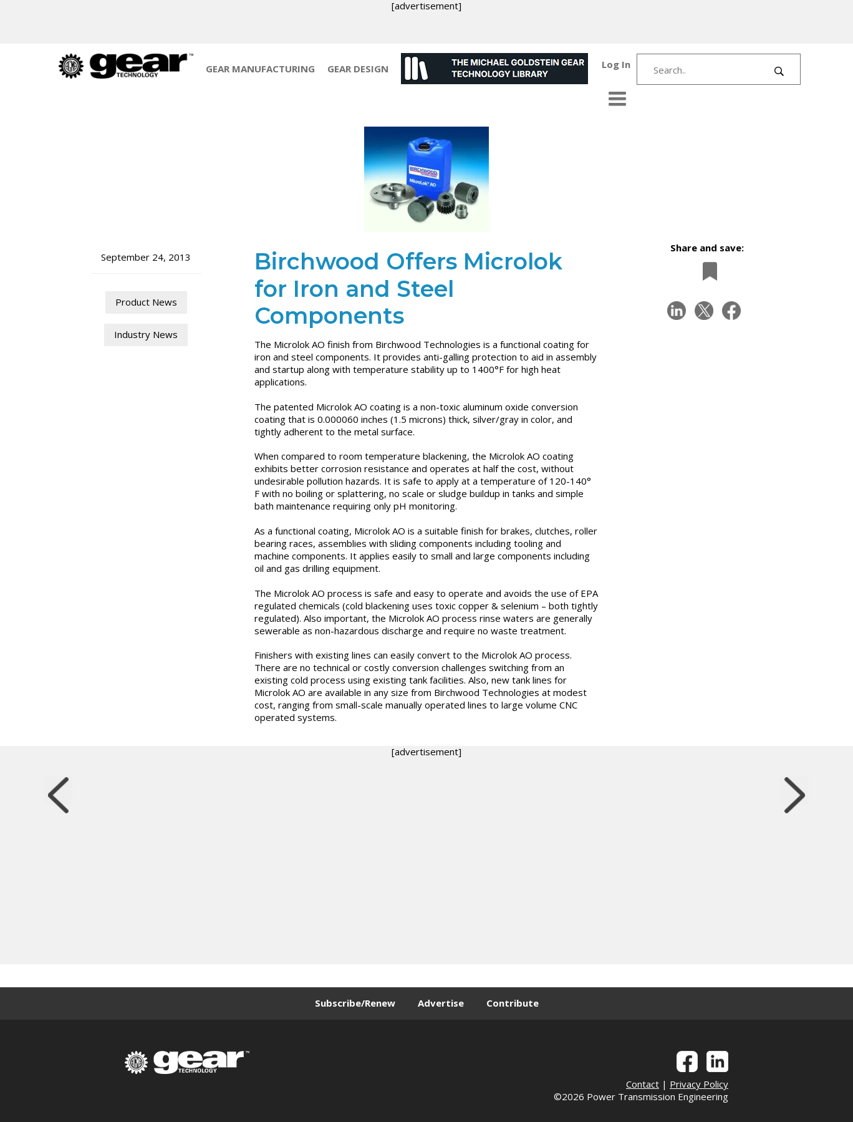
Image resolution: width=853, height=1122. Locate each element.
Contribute (512, 1003)
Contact (642, 1084)
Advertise (441, 1003)
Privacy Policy (699, 1084)
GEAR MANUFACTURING (260, 68)
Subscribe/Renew (355, 1003)
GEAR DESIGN (357, 68)
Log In (616, 64)
